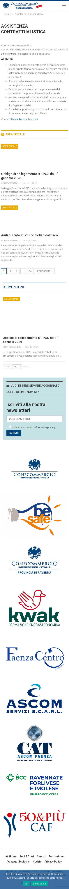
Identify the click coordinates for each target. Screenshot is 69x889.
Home (11, 856)
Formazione (56, 856)
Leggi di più (39, 883)
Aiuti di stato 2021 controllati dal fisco (29, 235)
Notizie (37, 861)
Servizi (41, 856)
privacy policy (53, 861)
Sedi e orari (27, 856)
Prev (7, 366)
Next (17, 366)
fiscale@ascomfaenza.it (24, 119)
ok (26, 883)
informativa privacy (44, 427)
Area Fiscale (9, 146)
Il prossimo (45, 271)
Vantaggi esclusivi (18, 861)
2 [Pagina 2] (10, 271)
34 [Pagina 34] (30, 271)
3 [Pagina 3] (16, 271)
